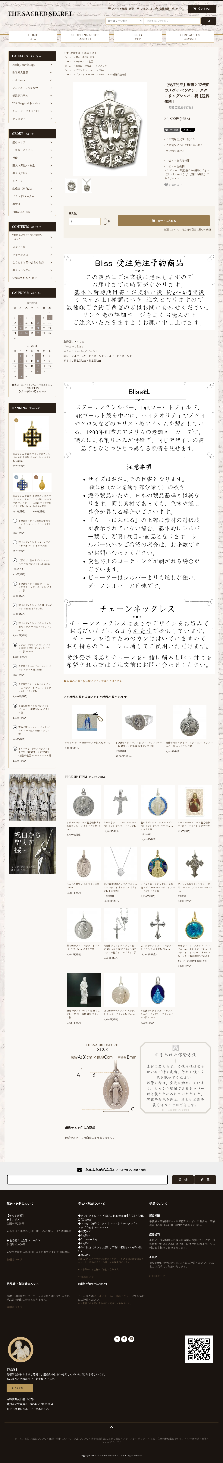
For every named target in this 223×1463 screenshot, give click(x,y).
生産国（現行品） (85, 65)
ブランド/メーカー (85, 70)
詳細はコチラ (14, 1259)
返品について (171, 229)
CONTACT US (190, 36)
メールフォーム (103, 1296)
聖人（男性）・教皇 (85, 57)
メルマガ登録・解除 (123, 8)
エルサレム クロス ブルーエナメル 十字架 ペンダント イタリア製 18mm (22, 501)
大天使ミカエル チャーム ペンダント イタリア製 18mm (34, 667)
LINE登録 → (19, 1388)
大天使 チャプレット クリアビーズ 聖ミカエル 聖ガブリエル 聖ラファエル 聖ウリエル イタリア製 (120, 949)
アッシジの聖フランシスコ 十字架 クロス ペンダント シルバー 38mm (195, 887)
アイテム (201, 8)
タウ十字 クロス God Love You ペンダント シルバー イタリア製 (120, 824)
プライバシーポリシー (135, 1438)
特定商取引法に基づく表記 (196, 229)
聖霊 (91, 61)
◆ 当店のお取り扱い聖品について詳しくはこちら (93, 681)
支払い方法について (35, 1438)
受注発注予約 (73, 52)
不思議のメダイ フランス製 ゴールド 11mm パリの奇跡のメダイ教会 (42, 501)
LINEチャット (123, 1296)
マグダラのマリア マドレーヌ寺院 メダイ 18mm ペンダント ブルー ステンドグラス (158, 887)
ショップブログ (110, 1442)
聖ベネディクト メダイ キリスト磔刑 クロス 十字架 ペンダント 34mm (34, 626)
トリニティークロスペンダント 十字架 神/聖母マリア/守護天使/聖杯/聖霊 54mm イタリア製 (34, 752)
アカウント (147, 8)
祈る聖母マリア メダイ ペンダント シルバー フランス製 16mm (120, 1012)
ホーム (67, 57)
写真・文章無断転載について (166, 1438)
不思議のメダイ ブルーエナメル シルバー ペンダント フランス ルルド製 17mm (157, 1014)
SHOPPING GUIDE (85, 36)
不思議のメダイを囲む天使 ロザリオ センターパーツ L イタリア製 (34, 524)
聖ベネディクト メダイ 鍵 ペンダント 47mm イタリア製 (35, 606)
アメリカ (102, 65)
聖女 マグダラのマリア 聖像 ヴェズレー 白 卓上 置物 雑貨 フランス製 (83, 1014)
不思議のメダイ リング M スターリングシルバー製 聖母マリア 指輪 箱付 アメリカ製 (138, 744)
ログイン (180, 8)
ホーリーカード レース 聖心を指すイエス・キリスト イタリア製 (194, 824)
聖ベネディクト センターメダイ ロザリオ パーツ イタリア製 (34, 544)
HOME (33, 36)
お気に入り (173, 185)
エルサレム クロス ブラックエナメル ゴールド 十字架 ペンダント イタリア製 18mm (32, 457)
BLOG (138, 36)
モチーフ (80, 61)
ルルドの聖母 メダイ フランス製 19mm (83, 885)
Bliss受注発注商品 (117, 74)
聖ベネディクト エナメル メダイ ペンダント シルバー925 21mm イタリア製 (157, 826)
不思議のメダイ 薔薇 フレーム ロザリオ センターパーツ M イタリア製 (35, 587)
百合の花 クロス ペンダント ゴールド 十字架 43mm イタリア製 (34, 730)
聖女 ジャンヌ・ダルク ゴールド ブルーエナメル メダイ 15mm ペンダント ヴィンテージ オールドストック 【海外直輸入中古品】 (194, 950)
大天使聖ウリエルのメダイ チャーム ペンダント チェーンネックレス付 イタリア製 (34, 688)
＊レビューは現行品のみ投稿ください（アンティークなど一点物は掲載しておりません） (186, 172)
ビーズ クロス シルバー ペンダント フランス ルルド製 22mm (157, 947)
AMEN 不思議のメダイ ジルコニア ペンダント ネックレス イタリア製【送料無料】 (120, 887)
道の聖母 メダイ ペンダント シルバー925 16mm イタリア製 (83, 947)
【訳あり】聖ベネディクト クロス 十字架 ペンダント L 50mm (34, 562)
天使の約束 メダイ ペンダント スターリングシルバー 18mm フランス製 (189, 744)
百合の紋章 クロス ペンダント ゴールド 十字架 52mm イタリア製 (34, 709)
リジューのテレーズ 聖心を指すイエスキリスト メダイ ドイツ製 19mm (84, 826)
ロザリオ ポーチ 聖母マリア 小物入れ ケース (87, 742)
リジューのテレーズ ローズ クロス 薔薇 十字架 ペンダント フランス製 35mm (34, 648)
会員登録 (164, 8)
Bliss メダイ (90, 52)
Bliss (101, 70)
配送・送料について (60, 1438)
